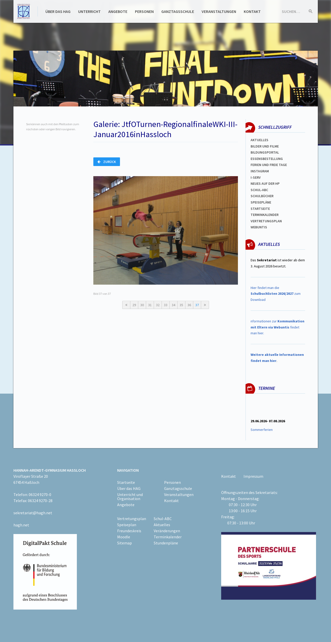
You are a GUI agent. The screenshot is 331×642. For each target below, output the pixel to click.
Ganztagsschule (177, 11)
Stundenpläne (166, 542)
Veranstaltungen (219, 11)
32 (158, 305)
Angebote (117, 11)
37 (197, 305)
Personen (144, 11)
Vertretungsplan (266, 221)
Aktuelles (259, 140)
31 (150, 305)
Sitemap (124, 542)
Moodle (123, 536)
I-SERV (256, 177)
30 (142, 305)
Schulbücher (262, 196)
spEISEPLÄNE (261, 202)
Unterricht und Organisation (130, 496)
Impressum (253, 476)
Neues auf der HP (265, 183)
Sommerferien (262, 429)
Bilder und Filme (265, 146)
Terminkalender (264, 214)
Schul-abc (259, 190)
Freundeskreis (129, 530)
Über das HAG (58, 11)
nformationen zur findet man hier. (277, 327)
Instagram (260, 171)
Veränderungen (167, 530)
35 (181, 305)
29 (134, 305)
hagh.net (21, 524)
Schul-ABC (163, 518)
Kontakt (252, 11)
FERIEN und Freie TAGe (269, 164)
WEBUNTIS (259, 227)
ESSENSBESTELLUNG (267, 158)
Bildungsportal (265, 152)
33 (165, 305)
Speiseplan (126, 524)
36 (189, 305)
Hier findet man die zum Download (276, 293)
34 (173, 305)
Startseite (260, 208)
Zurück (106, 161)
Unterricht (89, 11)
